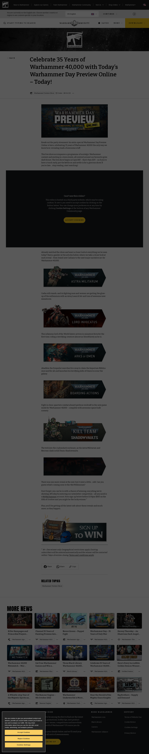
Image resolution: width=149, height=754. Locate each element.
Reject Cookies (24, 738)
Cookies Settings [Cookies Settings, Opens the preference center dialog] (23, 745)
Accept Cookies (23, 732)
